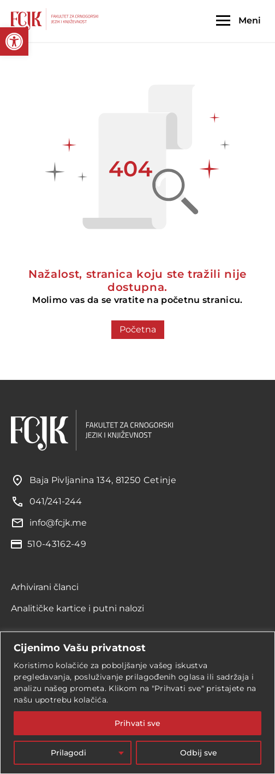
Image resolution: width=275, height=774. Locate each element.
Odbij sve (198, 753)
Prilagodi (68, 753)
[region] (137, 703)
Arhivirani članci (45, 587)
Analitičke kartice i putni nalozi (77, 608)
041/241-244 (55, 501)
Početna (137, 329)
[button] (14, 41)
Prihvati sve (137, 723)
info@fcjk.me (58, 522)
